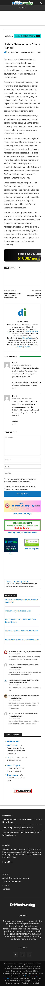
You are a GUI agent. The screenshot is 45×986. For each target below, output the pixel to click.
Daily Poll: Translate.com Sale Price (34, 296)
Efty (11, 552)
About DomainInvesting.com (15, 878)
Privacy (5, 885)
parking (12, 268)
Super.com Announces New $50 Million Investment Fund (12, 296)
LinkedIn (27, 347)
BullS (14, 363)
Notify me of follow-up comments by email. (21, 486)
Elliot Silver (14, 52)
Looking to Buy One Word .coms (22, 531)
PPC (19, 268)
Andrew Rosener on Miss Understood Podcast (22, 639)
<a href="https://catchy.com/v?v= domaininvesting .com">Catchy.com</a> (23, 255)
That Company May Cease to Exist (18, 611)
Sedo (9, 757)
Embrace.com (12, 775)
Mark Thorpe (13, 680)
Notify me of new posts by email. (17, 489)
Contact (6, 888)
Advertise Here (13, 741)
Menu (22, 8)
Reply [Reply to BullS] (14, 388)
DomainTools (12, 745)
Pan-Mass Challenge (22, 512)
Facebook (19, 347)
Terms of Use (27, 338)
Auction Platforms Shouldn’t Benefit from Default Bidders (20, 833)
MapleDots (12, 652)
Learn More (7, 862)
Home (5, 874)
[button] (41, 3)
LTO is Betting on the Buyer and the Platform (21, 631)
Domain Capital (13, 765)
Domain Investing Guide (17, 581)
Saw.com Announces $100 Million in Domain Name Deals (22, 820)
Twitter (36, 344)
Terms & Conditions (11, 881)
